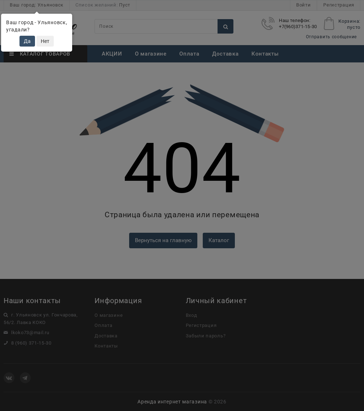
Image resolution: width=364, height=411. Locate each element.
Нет (45, 41)
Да (27, 41)
